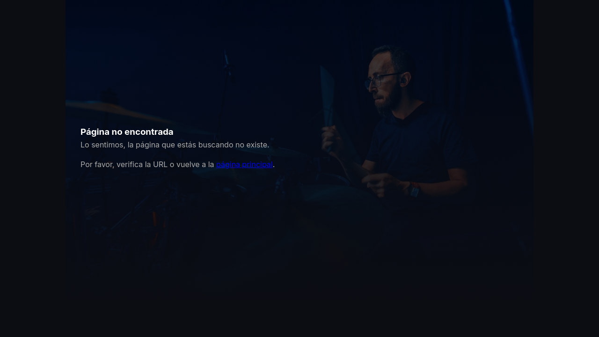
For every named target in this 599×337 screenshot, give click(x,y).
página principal (244, 164)
